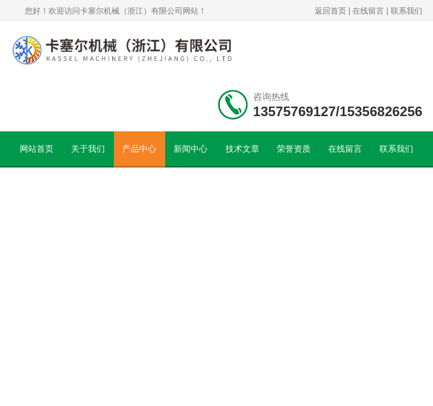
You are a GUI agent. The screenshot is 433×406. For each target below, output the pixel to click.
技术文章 (242, 148)
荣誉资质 (294, 148)
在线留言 (368, 10)
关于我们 (88, 148)
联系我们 (406, 10)
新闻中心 (190, 148)
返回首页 (330, 10)
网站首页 (37, 148)
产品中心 (139, 148)
